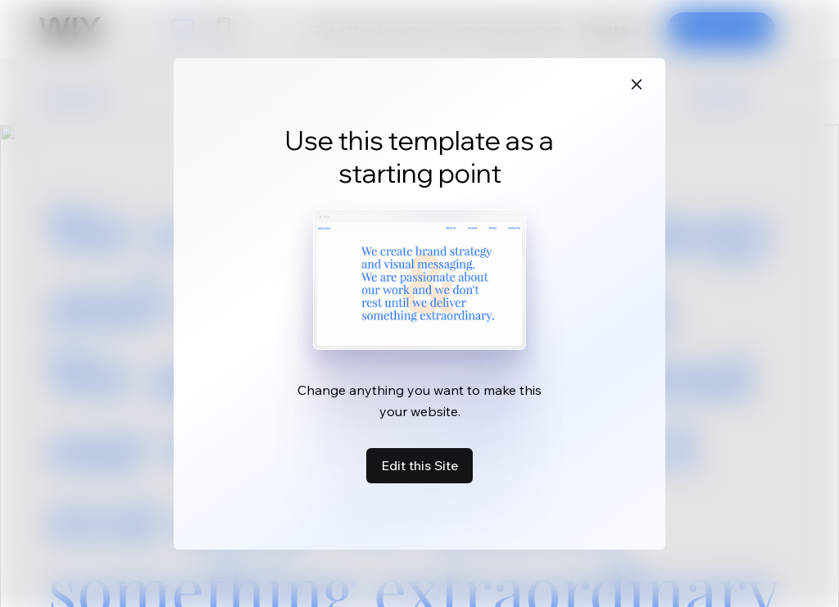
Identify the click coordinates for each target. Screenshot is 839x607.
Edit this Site (419, 465)
